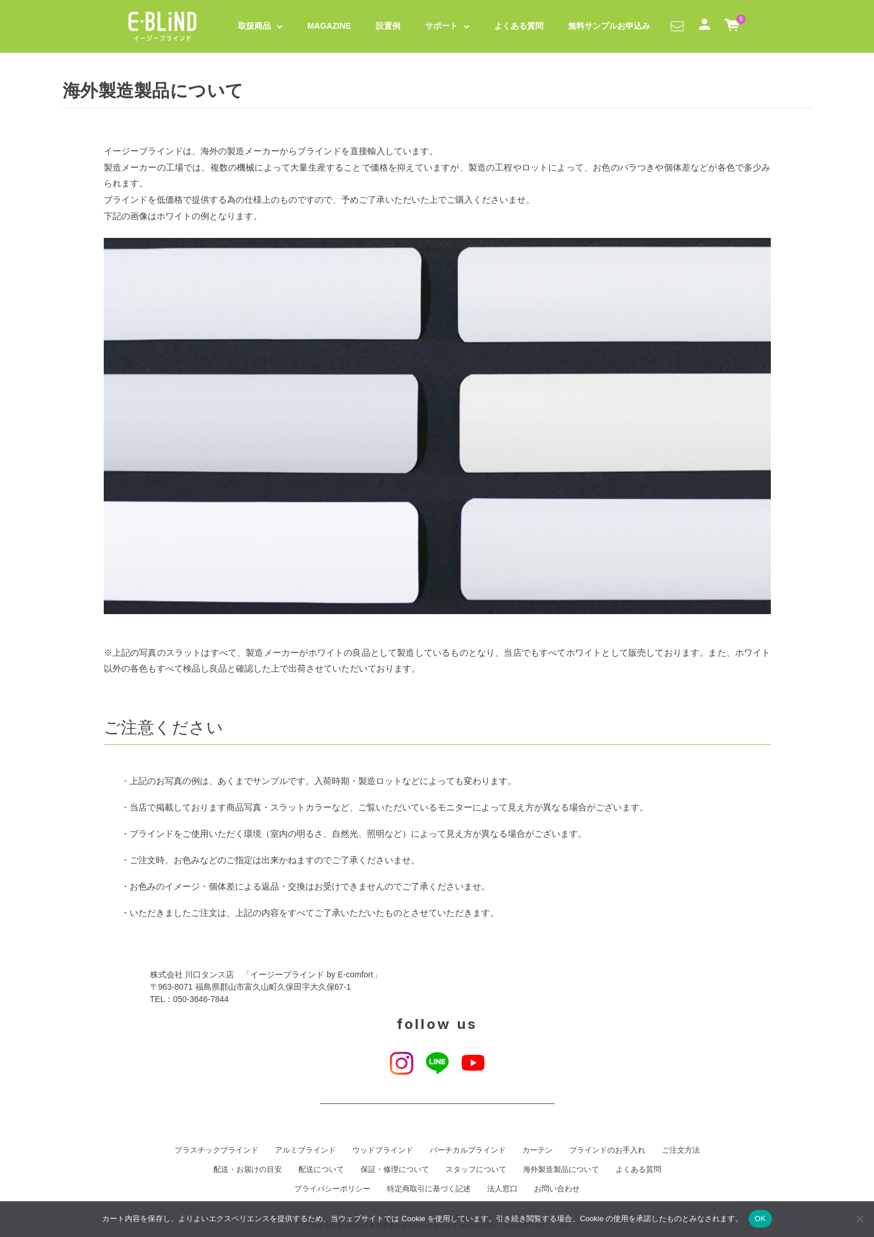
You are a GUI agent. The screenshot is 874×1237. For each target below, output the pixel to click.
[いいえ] (859, 1219)
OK (760, 1218)
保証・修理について (395, 1170)
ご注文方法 (681, 1150)
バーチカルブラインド (468, 1150)
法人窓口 (502, 1189)
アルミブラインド (305, 1150)
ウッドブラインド (382, 1150)
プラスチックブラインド (217, 1150)
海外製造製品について (561, 1170)
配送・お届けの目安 (247, 1170)
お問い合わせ (557, 1189)
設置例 (388, 25)
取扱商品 (254, 25)
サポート (441, 25)
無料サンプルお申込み (609, 25)
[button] (677, 25)
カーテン (537, 1150)
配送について (321, 1170)
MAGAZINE (329, 25)
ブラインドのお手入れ (607, 1150)
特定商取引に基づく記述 (429, 1189)
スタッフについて (475, 1170)
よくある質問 (518, 25)
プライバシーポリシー (332, 1189)
